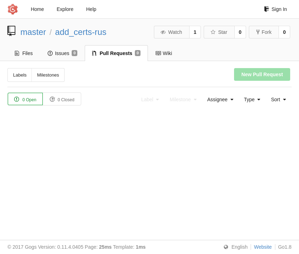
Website (262, 247)
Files (24, 53)
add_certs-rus (81, 32)
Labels (19, 75)
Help (91, 9)
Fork (263, 32)
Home (37, 9)
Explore (65, 9)
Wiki (163, 53)
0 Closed (61, 99)
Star (218, 32)
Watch (171, 32)
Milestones (48, 75)
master (33, 32)
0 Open (25, 99)
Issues (63, 53)
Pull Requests (116, 53)
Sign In (275, 9)
